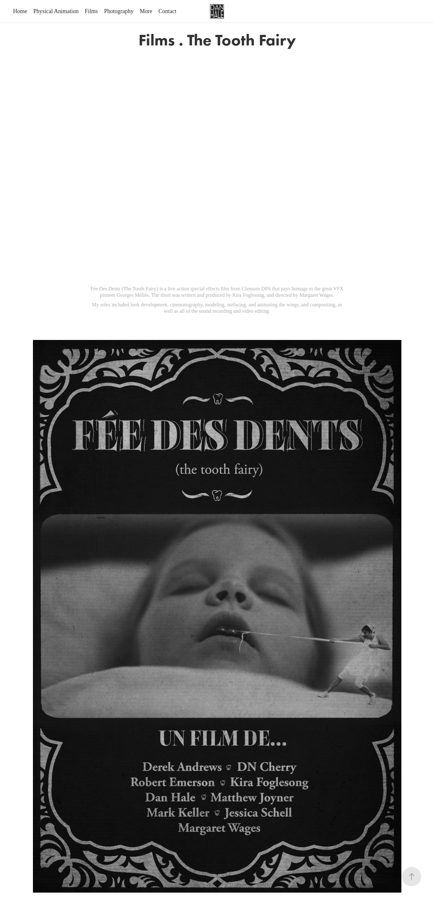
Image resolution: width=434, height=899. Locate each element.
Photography (119, 11)
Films (91, 11)
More (146, 11)
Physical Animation (56, 11)
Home (20, 11)
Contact (168, 11)
